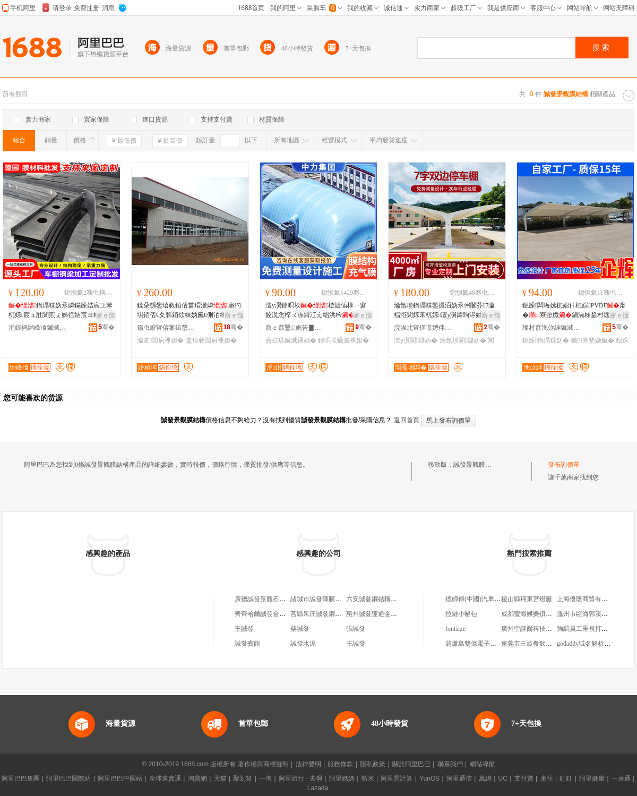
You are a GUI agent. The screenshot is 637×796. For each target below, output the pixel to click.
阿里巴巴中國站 (120, 778)
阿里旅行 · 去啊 (300, 778)
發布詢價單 (564, 464)
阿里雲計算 (396, 778)
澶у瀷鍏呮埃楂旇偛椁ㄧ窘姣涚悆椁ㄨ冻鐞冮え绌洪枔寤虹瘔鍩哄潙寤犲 (316, 311)
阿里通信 (459, 778)
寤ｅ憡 (105, 315)
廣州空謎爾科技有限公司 (536, 628)
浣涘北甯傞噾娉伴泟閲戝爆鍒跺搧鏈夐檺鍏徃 (423, 327)
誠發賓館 (247, 643)
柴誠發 (299, 628)
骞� (106, 327)
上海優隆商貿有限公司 (589, 599)
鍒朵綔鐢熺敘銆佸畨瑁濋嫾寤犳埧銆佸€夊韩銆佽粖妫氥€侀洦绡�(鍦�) (189, 311)
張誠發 (355, 628)
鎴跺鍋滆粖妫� (545, 340)
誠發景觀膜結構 (475, 464)
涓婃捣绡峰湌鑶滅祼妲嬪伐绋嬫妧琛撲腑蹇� (37, 327)
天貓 (220, 778)
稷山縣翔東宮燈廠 (526, 599)
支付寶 (523, 778)
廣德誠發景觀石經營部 (266, 599)
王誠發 (244, 628)
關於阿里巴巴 (411, 764)
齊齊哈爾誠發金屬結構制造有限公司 (286, 614)
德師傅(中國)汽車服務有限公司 (488, 599)
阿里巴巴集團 (21, 778)
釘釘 (565, 778)
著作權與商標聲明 (263, 764)
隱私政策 (372, 764)
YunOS (429, 778)
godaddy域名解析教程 (587, 643)
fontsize (455, 628)
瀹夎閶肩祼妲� (160, 340)
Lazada (317, 788)
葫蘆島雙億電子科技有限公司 (486, 643)
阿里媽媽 (342, 778)
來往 (546, 778)
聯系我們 (450, 764)
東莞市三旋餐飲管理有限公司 (542, 643)
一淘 (265, 778)
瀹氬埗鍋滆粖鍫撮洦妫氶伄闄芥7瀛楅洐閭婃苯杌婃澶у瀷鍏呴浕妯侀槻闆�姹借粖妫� (444, 311)
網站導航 (482, 764)
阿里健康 (592, 778)
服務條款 (340, 764)
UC (502, 778)
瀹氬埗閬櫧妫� (463, 340)
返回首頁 (406, 420)
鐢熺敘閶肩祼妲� (211, 340)
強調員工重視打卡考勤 (589, 628)
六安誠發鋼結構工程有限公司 (387, 599)
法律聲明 (308, 764)
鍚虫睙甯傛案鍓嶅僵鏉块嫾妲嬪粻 (166, 327)
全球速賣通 (165, 778)
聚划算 (242, 778)
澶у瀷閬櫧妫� (415, 340)
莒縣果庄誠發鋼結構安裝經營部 (335, 614)
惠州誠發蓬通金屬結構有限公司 (390, 614)
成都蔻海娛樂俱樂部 (529, 614)
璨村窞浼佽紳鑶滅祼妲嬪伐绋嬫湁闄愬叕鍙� (551, 327)
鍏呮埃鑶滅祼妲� (343, 340)
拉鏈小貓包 (461, 614)
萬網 (485, 778)
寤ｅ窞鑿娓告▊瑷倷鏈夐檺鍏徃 (294, 327)
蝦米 (367, 778)
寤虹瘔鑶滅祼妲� (290, 340)
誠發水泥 (303, 643)
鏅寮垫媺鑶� (592, 340)
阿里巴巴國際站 (68, 778)
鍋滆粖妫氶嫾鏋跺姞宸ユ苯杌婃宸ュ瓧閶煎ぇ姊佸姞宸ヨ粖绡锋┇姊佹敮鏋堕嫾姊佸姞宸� (60, 311)
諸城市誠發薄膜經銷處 (322, 599)
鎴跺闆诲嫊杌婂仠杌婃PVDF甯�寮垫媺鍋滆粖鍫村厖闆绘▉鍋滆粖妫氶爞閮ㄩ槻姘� (574, 311)
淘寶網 (197, 778)
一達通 (621, 778)
